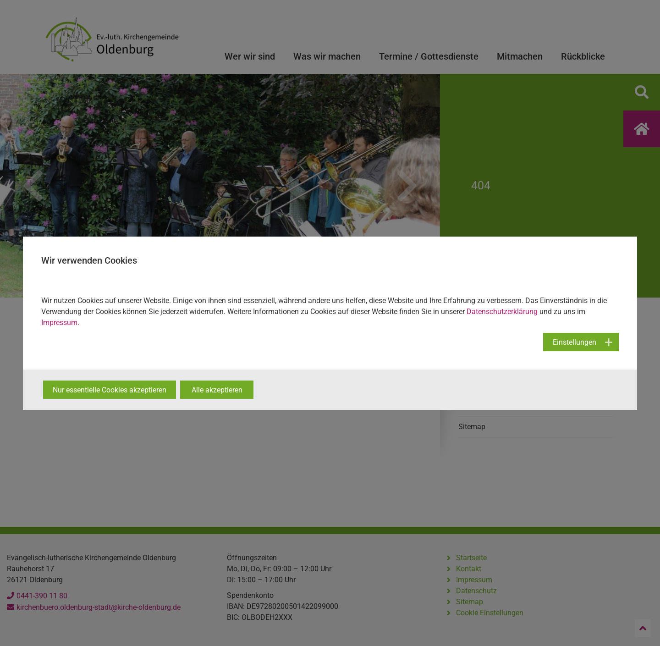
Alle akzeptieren (217, 390)
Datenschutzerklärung (502, 311)
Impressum (59, 322)
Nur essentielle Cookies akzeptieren (109, 390)
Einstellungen (574, 342)
